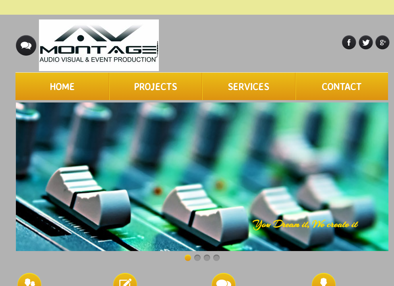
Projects (155, 87)
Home (62, 87)
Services (248, 87)
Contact (341, 87)
